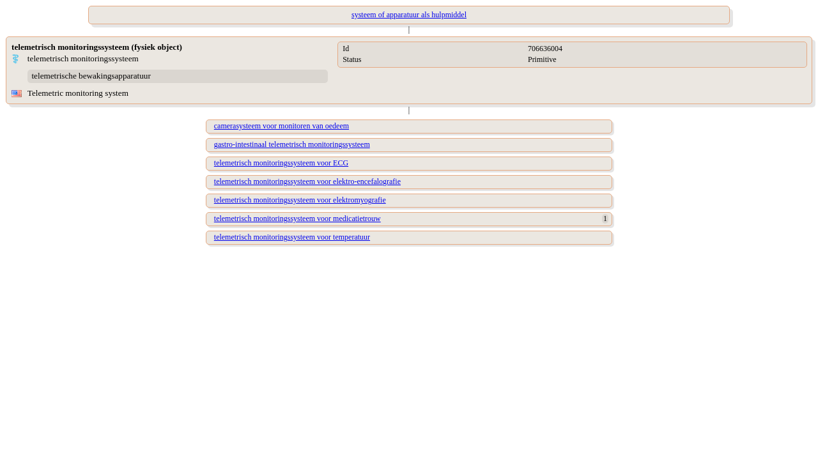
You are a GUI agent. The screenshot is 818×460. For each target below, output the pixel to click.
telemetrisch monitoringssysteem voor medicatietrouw (297, 218)
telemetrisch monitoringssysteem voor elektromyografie (300, 199)
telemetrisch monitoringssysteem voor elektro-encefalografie (307, 181)
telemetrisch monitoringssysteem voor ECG (281, 162)
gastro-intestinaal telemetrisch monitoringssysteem (292, 144)
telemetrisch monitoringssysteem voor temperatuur (292, 237)
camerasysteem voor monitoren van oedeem (281, 125)
